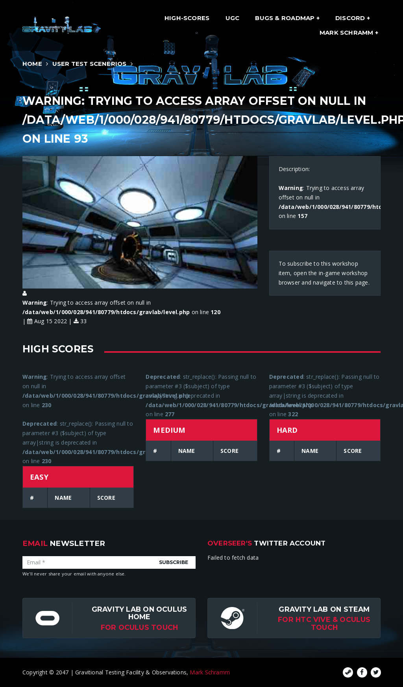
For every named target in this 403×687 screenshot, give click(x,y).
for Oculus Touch (139, 627)
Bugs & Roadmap (285, 18)
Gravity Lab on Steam (324, 609)
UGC (233, 18)
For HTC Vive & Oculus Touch (324, 623)
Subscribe (173, 562)
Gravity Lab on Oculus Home (139, 613)
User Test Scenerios (89, 63)
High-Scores (187, 18)
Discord (351, 18)
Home (32, 63)
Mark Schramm (347, 32)
